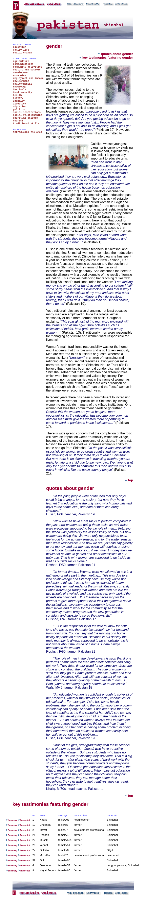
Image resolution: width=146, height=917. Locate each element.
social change (22, 52)
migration (19, 106)
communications (23, 64)
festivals (19, 89)
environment (21, 81)
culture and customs (27, 69)
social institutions (27, 112)
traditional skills (26, 123)
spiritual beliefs (25, 118)
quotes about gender (115, 54)
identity (19, 101)
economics (19, 75)
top (129, 480)
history (18, 98)
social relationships (27, 115)
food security (22, 92)
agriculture (21, 61)
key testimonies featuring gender (106, 57)
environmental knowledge (22, 85)
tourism (18, 120)
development (21, 72)
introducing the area (27, 132)
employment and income (28, 78)
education (19, 47)
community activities (27, 67)
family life (21, 50)
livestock (19, 103)
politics (19, 109)
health (17, 95)
